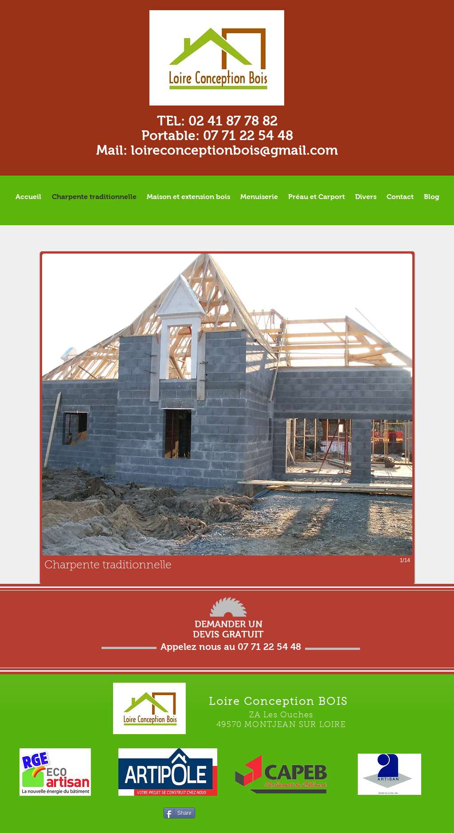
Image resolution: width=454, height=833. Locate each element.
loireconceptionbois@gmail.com (234, 150)
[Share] (179, 813)
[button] (227, 417)
